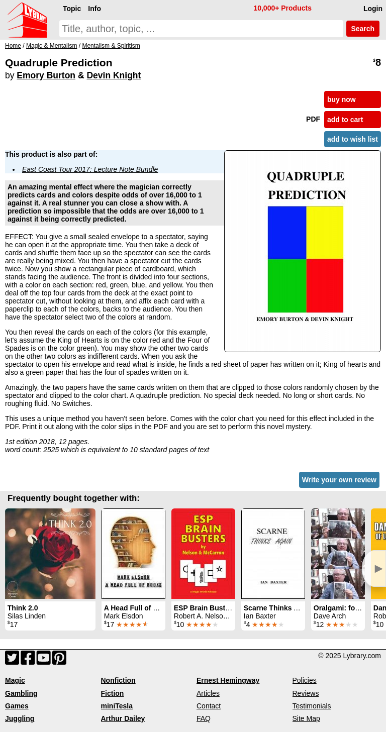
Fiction (112, 693)
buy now (341, 99)
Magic (15, 680)
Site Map (306, 718)
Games (17, 706)
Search (362, 29)
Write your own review (339, 480)
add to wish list (352, 139)
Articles (208, 693)
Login (372, 9)
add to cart (345, 120)
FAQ (204, 718)
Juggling (19, 718)
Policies (305, 680)
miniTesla (117, 706)
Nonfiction (118, 680)
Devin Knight (113, 75)
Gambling (21, 693)
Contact (209, 706)
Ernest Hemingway (228, 680)
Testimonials (312, 706)
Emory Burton (46, 75)
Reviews (306, 693)
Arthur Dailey (123, 718)
